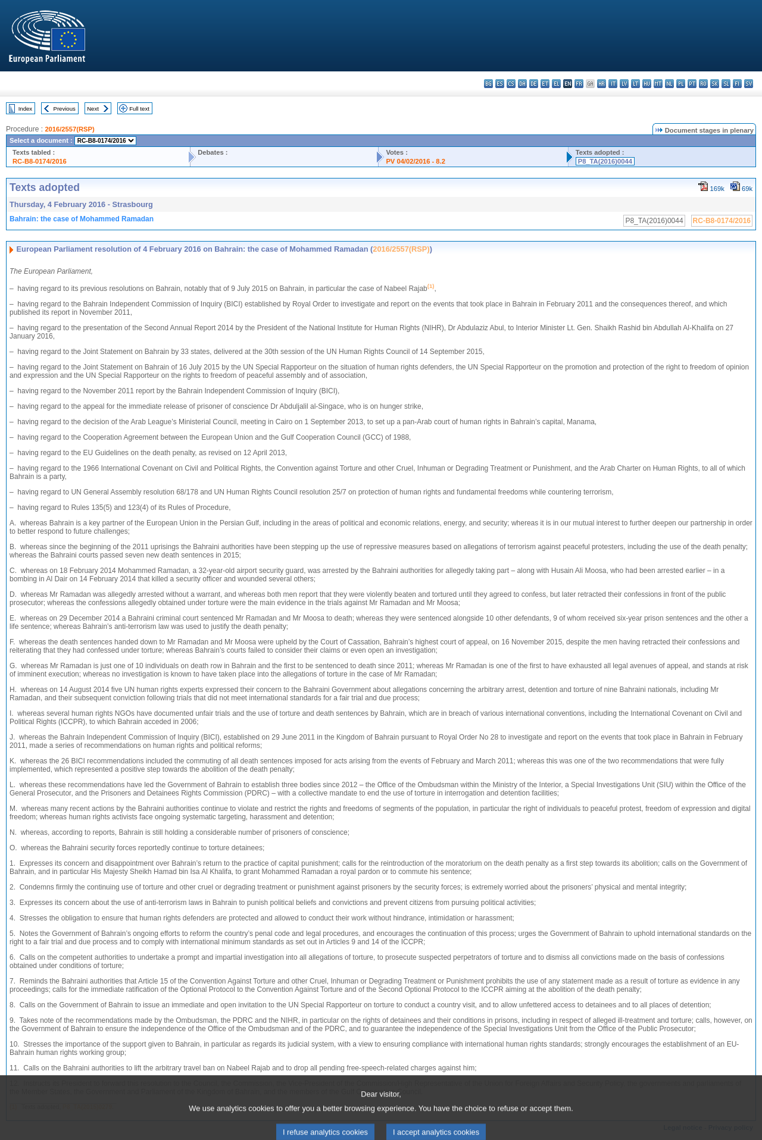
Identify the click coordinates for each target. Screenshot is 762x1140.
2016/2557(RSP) (69, 129)
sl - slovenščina (726, 83)
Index (25, 108)
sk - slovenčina (714, 83)
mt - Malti (658, 83)
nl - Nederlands (669, 83)
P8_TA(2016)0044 (605, 161)
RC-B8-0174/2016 (40, 161)
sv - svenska (748, 83)
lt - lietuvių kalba (635, 83)
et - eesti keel (545, 83)
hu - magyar (646, 83)
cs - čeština (511, 83)
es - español (499, 83)
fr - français (578, 83)
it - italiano (612, 83)
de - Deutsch (533, 83)
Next (93, 108)
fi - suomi (737, 83)
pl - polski (680, 83)
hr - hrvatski (601, 83)
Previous (65, 108)
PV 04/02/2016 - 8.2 (415, 161)
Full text (139, 108)
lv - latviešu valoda (624, 83)
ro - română (703, 83)
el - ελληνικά (556, 83)
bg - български (488, 83)
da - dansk (522, 83)
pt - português (692, 83)
